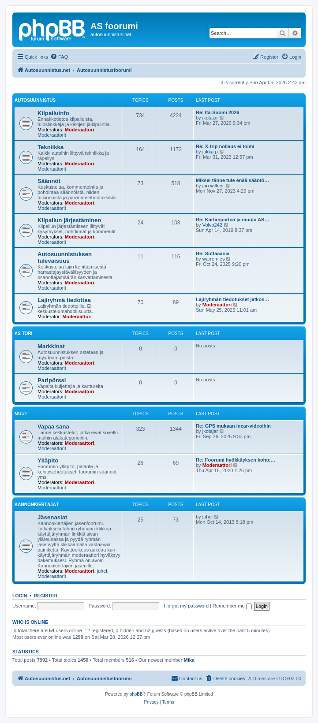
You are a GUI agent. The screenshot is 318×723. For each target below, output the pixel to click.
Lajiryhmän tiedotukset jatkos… (232, 299)
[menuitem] (59, 57)
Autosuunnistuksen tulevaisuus (64, 257)
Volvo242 (212, 224)
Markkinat (51, 346)
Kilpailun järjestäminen (69, 220)
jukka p (210, 151)
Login (19, 595)
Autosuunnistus (35, 100)
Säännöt (48, 181)
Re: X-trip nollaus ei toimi (225, 146)
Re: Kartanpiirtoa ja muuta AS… (232, 219)
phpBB (136, 694)
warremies (213, 258)
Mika (188, 660)
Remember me (232, 605)
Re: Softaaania (212, 253)
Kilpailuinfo (53, 113)
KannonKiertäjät (37, 504)
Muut (21, 413)
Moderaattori (79, 129)
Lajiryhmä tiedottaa (64, 300)
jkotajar (210, 117)
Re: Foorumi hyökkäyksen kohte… (235, 459)
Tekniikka (50, 147)
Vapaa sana (53, 426)
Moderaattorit (51, 135)
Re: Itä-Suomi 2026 (217, 112)
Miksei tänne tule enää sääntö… (232, 180)
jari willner (213, 185)
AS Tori (23, 333)
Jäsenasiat (52, 517)
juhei (102, 571)
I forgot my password (186, 605)
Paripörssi (51, 380)
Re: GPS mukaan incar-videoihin (233, 426)
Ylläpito (48, 460)
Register (46, 595)
